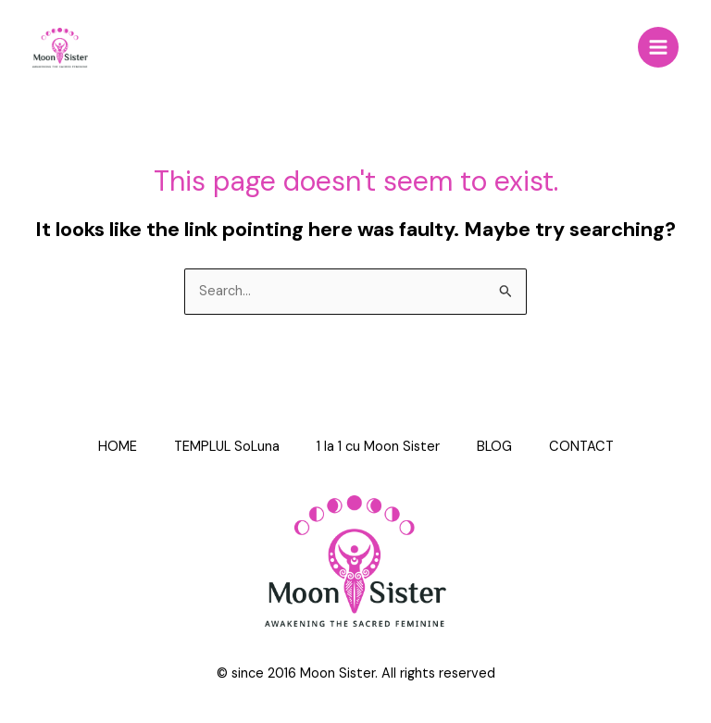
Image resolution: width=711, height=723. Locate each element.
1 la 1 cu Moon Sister (378, 446)
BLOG (494, 446)
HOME (117, 446)
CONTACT (581, 446)
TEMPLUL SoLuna (227, 446)
